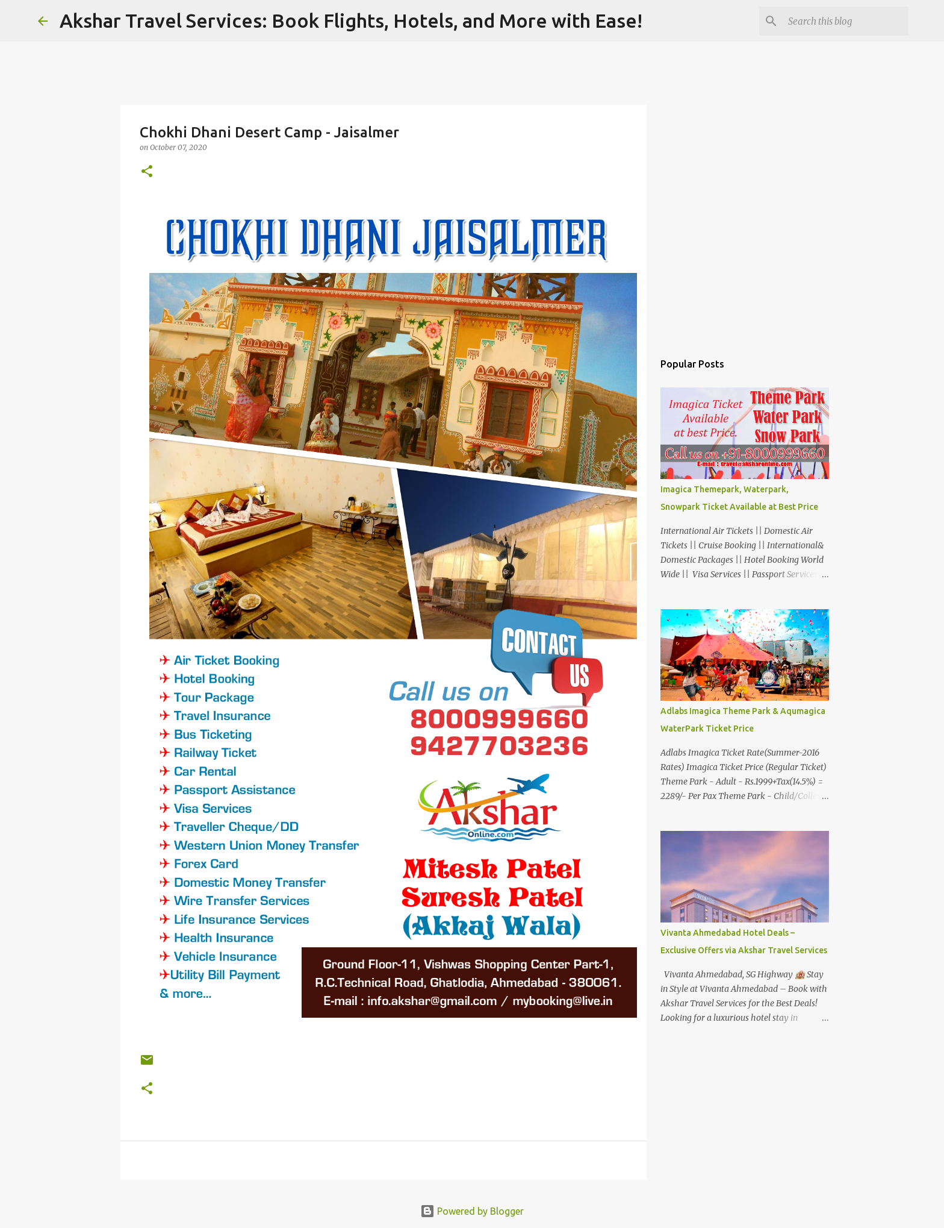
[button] (147, 172)
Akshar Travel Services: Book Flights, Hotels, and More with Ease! (351, 20)
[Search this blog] (845, 21)
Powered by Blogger (472, 1211)
